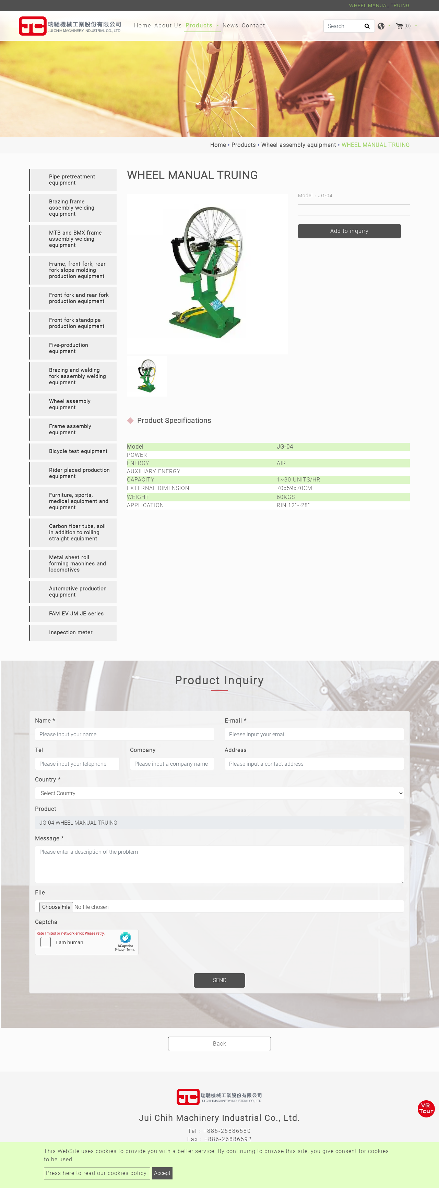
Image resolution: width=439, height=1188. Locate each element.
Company (143, 750)
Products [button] (200, 25)
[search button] (366, 28)
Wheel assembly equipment (298, 145)
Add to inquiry (349, 231)
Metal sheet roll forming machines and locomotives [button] (77, 563)
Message (49, 838)
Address (236, 750)
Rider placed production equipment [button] (79, 473)
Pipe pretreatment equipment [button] (72, 180)
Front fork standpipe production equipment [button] (77, 323)
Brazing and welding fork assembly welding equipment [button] (77, 376)
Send (219, 980)
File (40, 892)
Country (48, 779)
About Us (168, 25)
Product (45, 809)
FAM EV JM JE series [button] (76, 614)
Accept (162, 1173)
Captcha (46, 922)
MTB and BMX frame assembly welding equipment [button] (75, 239)
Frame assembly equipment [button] (70, 429)
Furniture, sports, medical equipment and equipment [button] (78, 501)
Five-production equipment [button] (68, 348)
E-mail (236, 720)
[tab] (73, 180)
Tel (39, 750)
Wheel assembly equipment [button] (70, 404)
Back (219, 1043)
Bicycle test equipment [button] (78, 451)
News (231, 25)
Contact (253, 25)
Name (45, 720)
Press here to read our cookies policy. (97, 1173)
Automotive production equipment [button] (78, 592)
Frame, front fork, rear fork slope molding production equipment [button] (77, 270)
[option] (207, 274)
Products (244, 145)
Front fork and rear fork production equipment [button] (79, 298)
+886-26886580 (227, 1131)
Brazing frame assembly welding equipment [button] (71, 208)
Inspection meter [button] (71, 632)
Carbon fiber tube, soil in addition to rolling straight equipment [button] (77, 532)
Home (143, 25)
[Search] (349, 26)
